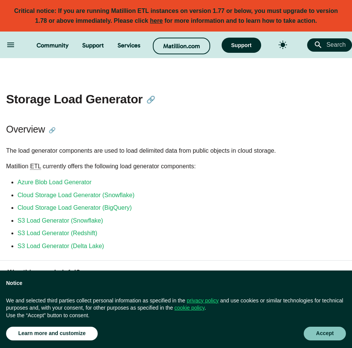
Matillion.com (181, 46)
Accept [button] (325, 333)
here (156, 20)
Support (93, 45)
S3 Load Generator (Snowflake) (60, 220)
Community (52, 45)
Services (128, 45)
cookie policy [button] (189, 308)
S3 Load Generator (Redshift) (57, 233)
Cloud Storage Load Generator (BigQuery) (74, 207)
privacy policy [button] (203, 300)
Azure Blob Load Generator (54, 182)
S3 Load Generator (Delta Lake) (60, 246)
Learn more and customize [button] (52, 333)
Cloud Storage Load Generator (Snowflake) (76, 195)
